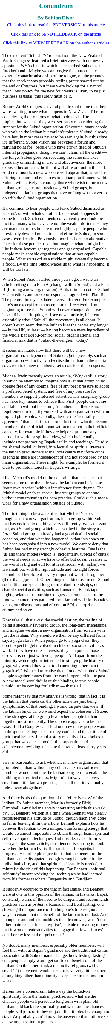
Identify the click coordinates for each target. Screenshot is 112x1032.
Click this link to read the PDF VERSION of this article (56, 24)
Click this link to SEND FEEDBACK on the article (56, 34)
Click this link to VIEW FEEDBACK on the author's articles (56, 43)
